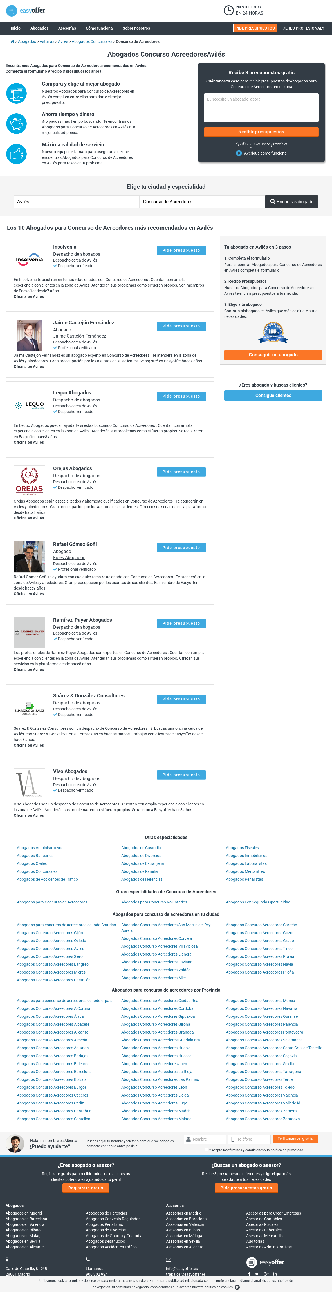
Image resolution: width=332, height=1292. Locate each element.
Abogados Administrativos (40, 847)
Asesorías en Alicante (184, 1247)
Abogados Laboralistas (246, 863)
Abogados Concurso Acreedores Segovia (261, 1056)
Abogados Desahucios (105, 1241)
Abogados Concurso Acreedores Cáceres (52, 1095)
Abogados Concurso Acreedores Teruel (259, 1079)
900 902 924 (97, 1274)
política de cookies (219, 1287)
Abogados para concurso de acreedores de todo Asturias (66, 925)
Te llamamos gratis (295, 1139)
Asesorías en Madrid (183, 1213)
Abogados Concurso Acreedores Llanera (156, 954)
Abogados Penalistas (244, 879)
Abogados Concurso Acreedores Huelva (155, 1048)
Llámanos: (95, 1268)
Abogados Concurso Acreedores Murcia (260, 1000)
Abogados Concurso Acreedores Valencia (262, 1095)
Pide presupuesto (181, 250)
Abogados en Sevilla (23, 1241)
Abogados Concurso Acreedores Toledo (260, 1087)
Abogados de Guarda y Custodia (114, 1235)
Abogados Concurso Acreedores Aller (153, 978)
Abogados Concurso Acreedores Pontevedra (264, 1032)
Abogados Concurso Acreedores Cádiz (50, 1103)
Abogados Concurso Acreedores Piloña (260, 972)
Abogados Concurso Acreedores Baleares (53, 1063)
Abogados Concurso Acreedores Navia (259, 964)
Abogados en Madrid (24, 1213)
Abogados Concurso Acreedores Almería (52, 1040)
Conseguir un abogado (273, 354)
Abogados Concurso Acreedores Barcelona (54, 1071)
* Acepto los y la (254, 1150)
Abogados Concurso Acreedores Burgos (52, 1087)
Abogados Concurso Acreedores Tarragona (263, 1071)
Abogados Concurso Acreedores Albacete (53, 1024)
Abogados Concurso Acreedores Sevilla (260, 1063)
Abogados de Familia (139, 871)
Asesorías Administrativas (269, 1247)
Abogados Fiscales (242, 847)
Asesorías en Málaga (184, 1235)
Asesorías (175, 1205)
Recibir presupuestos (261, 132)
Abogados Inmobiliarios (246, 855)
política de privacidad (287, 1150)
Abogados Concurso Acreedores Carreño (261, 925)
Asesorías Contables (264, 1219)
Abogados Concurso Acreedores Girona (155, 1024)
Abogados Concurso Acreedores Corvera (156, 938)
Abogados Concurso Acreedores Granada (157, 1032)
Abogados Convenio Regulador (113, 1219)
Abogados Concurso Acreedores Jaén (154, 1063)
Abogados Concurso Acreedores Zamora (261, 1111)
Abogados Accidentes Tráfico (111, 1247)
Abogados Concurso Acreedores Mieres (51, 972)
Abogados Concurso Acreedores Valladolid (263, 1103)
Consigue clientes (273, 395)
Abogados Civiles (32, 863)
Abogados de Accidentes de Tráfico (47, 879)
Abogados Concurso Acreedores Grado (260, 940)
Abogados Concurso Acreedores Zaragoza (263, 1119)
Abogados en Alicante (25, 1247)
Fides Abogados (69, 557)
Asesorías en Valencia (185, 1224)
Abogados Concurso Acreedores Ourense (262, 1016)
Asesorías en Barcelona (186, 1219)
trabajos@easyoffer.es (186, 1274)
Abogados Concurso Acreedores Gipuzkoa (158, 1016)
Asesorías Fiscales (262, 1224)
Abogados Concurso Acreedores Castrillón (54, 980)
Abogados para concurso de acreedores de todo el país (64, 1000)
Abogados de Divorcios (141, 855)
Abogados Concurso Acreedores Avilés (50, 948)
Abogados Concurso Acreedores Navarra (261, 1008)
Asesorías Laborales (264, 1230)
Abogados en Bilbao (23, 1230)
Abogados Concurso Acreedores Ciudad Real (160, 1000)
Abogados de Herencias (142, 879)
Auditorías (255, 1241)
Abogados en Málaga (24, 1235)
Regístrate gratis (85, 1188)
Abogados (15, 1205)
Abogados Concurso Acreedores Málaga (156, 1119)
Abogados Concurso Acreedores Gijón (50, 932)
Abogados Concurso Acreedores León (154, 1087)
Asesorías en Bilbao (183, 1230)
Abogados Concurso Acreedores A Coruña (53, 1008)
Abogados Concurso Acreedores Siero (50, 956)
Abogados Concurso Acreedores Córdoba (157, 1008)
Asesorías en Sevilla (183, 1241)
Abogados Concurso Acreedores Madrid (156, 1111)
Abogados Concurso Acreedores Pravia (260, 956)
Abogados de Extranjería (142, 863)
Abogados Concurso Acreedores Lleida (155, 1095)
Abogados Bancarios (35, 855)
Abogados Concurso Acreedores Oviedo (51, 940)
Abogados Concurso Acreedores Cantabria (54, 1111)
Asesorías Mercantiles (265, 1235)
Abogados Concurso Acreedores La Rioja (156, 1071)
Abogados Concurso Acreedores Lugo (154, 1103)
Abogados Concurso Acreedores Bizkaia (52, 1079)
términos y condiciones (246, 1150)
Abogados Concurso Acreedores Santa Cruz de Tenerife (274, 1048)
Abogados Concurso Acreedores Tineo (259, 948)
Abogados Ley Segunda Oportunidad (258, 902)
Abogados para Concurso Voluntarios (154, 902)
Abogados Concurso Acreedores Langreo (53, 964)
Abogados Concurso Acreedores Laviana (156, 962)
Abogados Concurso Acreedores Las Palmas (160, 1079)
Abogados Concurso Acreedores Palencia (262, 1024)
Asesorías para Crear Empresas (273, 1213)
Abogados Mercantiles (245, 871)
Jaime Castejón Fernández (79, 336)
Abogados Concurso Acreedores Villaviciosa (159, 946)
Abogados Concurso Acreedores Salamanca (264, 1040)
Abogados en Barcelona (26, 1219)
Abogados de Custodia (141, 847)
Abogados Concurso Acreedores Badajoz (52, 1056)
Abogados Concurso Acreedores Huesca (156, 1056)
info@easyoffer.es (182, 1268)
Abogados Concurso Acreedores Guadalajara (160, 1040)
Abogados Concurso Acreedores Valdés (155, 970)
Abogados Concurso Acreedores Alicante (52, 1032)
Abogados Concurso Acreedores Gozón (260, 932)
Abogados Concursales (37, 871)
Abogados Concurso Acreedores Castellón (53, 1119)
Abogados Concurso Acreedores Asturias (53, 1048)
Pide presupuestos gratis (246, 1188)
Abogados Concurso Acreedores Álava (50, 1016)
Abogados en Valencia (25, 1224)
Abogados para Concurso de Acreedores (52, 902)
